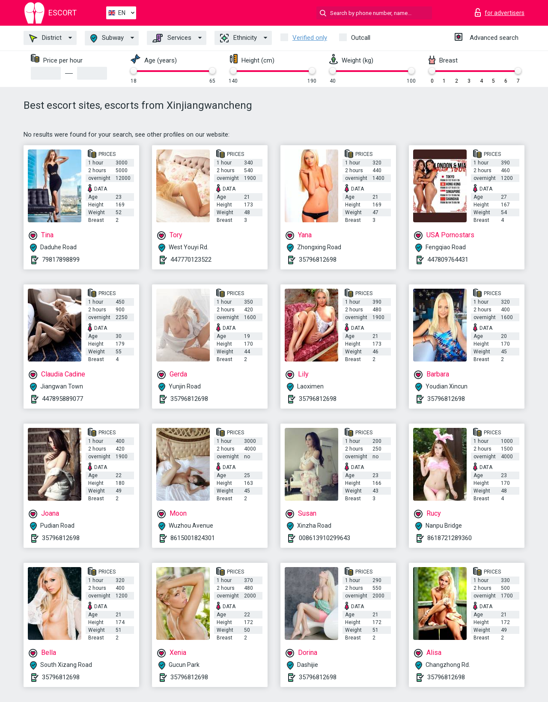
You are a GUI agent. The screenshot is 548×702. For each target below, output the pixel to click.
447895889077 (62, 399)
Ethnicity (238, 38)
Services (171, 38)
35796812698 (318, 259)
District (45, 38)
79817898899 (61, 259)
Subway (107, 38)
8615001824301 (192, 538)
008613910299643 (324, 538)
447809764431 (447, 259)
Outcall (360, 38)
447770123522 (190, 259)
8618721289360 (449, 538)
